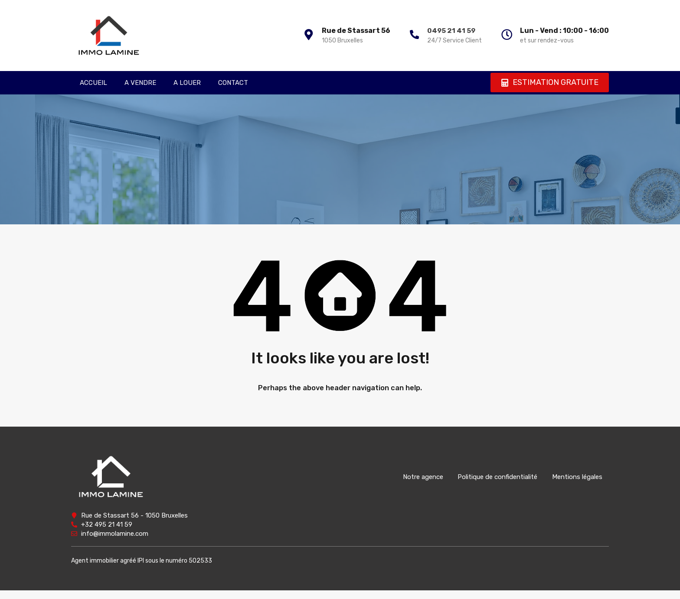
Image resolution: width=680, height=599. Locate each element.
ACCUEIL (93, 83)
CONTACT (233, 83)
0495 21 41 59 (446, 30)
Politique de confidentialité (493, 477)
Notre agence (415, 477)
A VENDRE (140, 83)
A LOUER (187, 83)
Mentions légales (575, 477)
